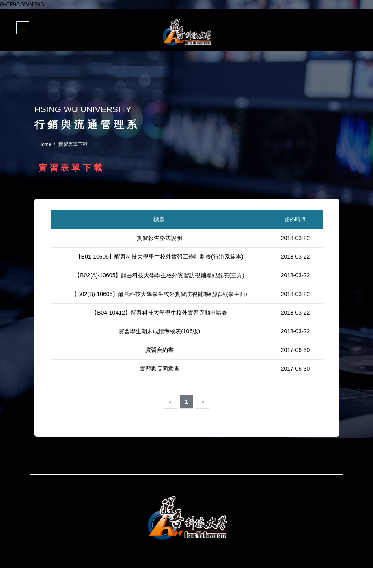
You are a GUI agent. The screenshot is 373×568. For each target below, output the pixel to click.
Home (45, 144)
